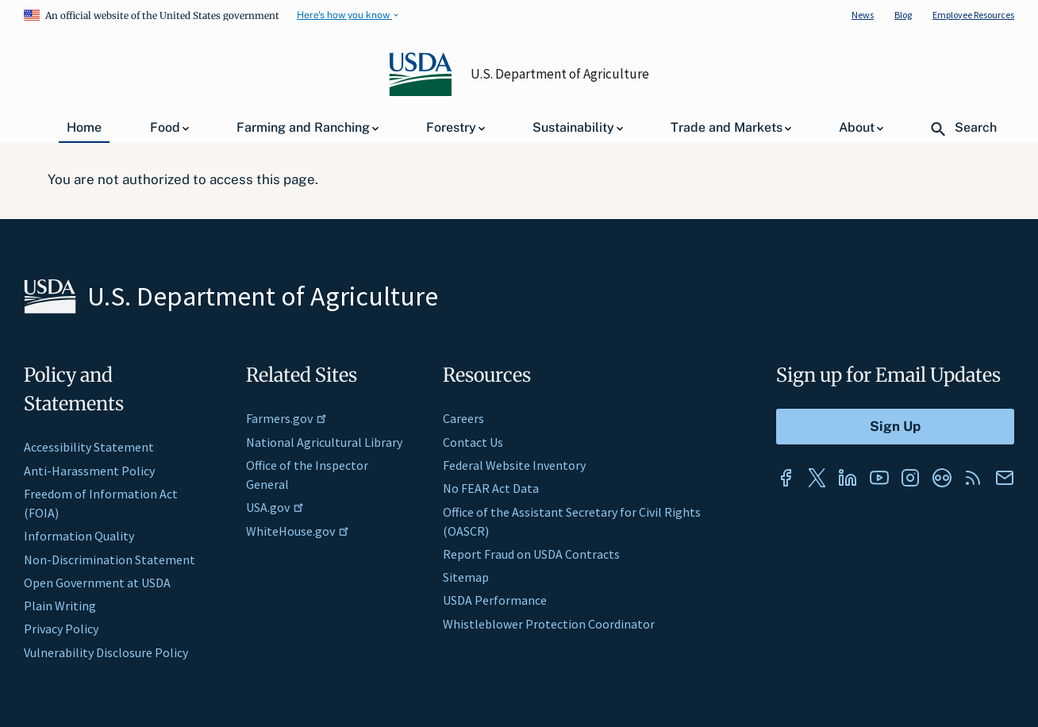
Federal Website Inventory (514, 465)
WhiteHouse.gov (297, 531)
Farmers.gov (286, 418)
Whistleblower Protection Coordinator (549, 624)
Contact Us (473, 442)
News (863, 15)
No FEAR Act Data (491, 488)
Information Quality (79, 536)
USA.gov (275, 507)
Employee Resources (973, 15)
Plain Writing (60, 606)
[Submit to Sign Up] (895, 426)
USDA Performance (495, 600)
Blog (903, 15)
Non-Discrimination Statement (109, 559)
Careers (463, 418)
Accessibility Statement (89, 447)
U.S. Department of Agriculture (560, 73)
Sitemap (466, 577)
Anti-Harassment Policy (89, 471)
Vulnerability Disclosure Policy (106, 652)
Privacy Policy (61, 629)
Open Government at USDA (97, 582)
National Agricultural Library (324, 442)
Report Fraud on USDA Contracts (531, 554)
